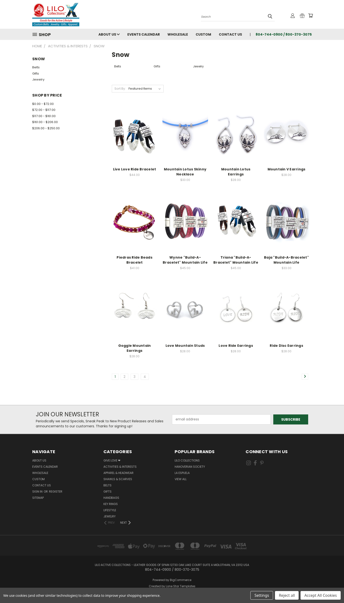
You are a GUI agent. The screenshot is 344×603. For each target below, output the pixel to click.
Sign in (37, 491)
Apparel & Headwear (118, 473)
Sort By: (120, 88)
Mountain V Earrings (287, 169)
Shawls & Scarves (117, 479)
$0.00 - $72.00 (43, 104)
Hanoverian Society (190, 467)
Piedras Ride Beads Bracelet (134, 260)
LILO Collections (187, 460)
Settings (261, 595)
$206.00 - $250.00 (46, 128)
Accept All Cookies (320, 595)
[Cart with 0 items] (310, 15)
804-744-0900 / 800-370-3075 (284, 34)
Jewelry (38, 79)
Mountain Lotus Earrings (236, 172)
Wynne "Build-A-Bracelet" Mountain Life (185, 260)
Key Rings (110, 504)
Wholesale (177, 34)
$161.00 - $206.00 (45, 122)
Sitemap (38, 498)
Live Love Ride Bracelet (134, 169)
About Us (109, 34)
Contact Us (230, 34)
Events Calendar (143, 34)
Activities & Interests (120, 467)
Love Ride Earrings (236, 345)
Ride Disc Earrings (286, 345)
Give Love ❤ (111, 460)
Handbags (111, 498)
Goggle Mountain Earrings (134, 348)
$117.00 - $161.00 (44, 116)
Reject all (287, 595)
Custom (203, 34)
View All (181, 479)
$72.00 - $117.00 (43, 110)
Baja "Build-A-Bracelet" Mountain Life (286, 260)
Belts (36, 67)
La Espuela (182, 473)
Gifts (35, 73)
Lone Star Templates (180, 586)
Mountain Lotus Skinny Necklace (185, 172)
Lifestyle (109, 510)
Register (55, 491)
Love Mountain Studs (185, 345)
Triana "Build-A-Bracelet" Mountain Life (235, 260)
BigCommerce (180, 580)
